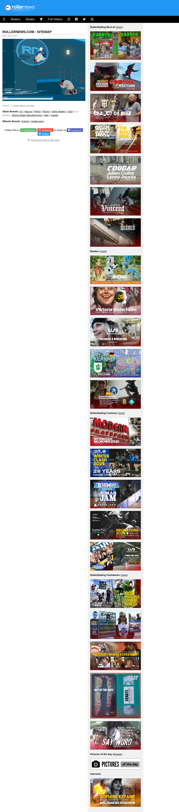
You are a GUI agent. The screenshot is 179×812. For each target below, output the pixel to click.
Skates (30, 19)
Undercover (37, 121)
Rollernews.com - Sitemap (27, 32)
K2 (21, 111)
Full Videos (55, 19)
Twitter (45, 133)
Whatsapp (29, 130)
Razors (28, 111)
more (119, 27)
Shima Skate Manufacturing (27, 115)
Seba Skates (59, 111)
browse (117, 754)
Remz (37, 111)
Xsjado (54, 115)
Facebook (76, 130)
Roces (46, 111)
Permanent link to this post (45, 140)
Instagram (46, 130)
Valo (46, 115)
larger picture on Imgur (24, 106)
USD (70, 111)
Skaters (15, 19)
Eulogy (25, 121)
